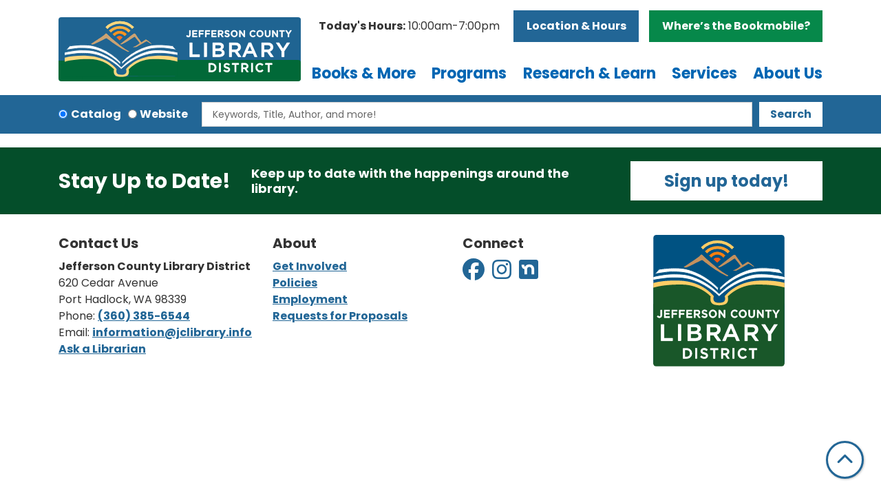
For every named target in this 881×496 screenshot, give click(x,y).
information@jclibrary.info (172, 332)
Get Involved (310, 266)
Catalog (96, 114)
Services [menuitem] (704, 73)
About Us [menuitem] (787, 73)
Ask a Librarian (102, 349)
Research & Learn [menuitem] (589, 73)
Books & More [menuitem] (364, 73)
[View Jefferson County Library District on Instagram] (502, 274)
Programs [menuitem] (469, 73)
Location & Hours (576, 26)
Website (164, 114)
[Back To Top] (845, 460)
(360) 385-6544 (144, 316)
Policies (295, 283)
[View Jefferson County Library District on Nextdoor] (528, 274)
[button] (409, 26)
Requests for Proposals (340, 316)
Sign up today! (726, 180)
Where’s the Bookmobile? (736, 26)
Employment (310, 299)
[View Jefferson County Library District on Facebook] (475, 274)
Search (790, 114)
